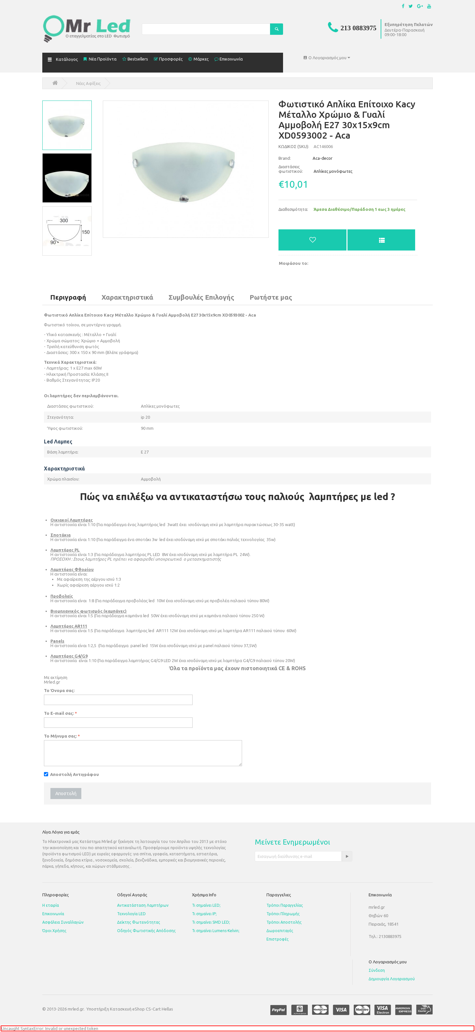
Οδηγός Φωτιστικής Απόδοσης (146, 931)
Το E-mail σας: (59, 713)
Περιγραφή (68, 297)
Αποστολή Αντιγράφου (71, 774)
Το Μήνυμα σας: (60, 736)
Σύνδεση (377, 970)
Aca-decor (305, 158)
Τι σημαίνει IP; (204, 914)
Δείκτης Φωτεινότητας (138, 922)
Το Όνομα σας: (59, 690)
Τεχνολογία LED (131, 914)
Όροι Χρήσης (54, 931)
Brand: (284, 158)
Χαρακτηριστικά (127, 297)
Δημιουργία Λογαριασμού (392, 979)
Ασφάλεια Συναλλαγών (63, 922)
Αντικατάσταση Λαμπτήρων (143, 905)
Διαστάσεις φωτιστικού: (290, 168)
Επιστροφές (277, 939)
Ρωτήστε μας (271, 297)
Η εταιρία (50, 905)
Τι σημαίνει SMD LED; (211, 922)
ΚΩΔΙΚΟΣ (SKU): (293, 146)
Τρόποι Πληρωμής (283, 914)
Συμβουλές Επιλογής (201, 297)
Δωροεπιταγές (279, 931)
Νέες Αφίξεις (88, 83)
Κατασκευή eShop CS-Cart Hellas (141, 1009)
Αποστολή (65, 793)
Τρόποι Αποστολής (284, 922)
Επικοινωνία (53, 914)
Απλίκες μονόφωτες (333, 171)
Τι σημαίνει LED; (206, 905)
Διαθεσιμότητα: (293, 209)
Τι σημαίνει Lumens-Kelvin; (215, 931)
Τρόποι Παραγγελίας (284, 905)
